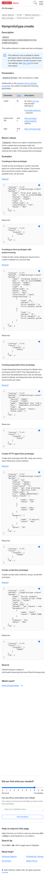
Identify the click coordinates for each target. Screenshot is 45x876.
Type (19, 94)
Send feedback (22, 817)
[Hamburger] (41, 3)
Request (5, 178)
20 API (19, 15)
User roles (26, 62)
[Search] (35, 3)
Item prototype (8, 18)
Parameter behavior (32, 109)
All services (6, 861)
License (5, 872)
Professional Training (34, 856)
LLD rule (35, 100)
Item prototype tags (32, 128)
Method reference (32, 15)
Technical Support (9, 856)
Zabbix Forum (31, 861)
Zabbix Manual (8, 15)
